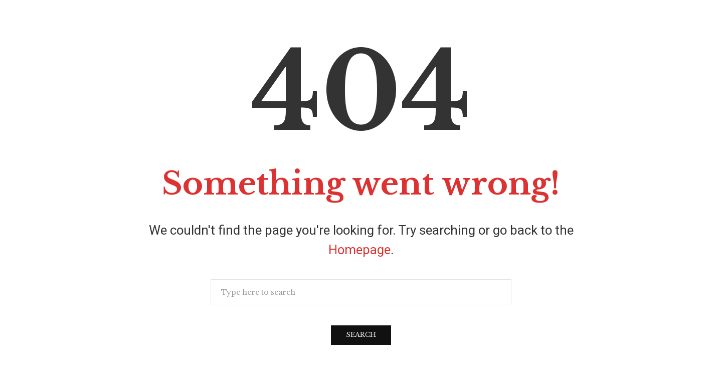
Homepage (359, 249)
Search (361, 334)
